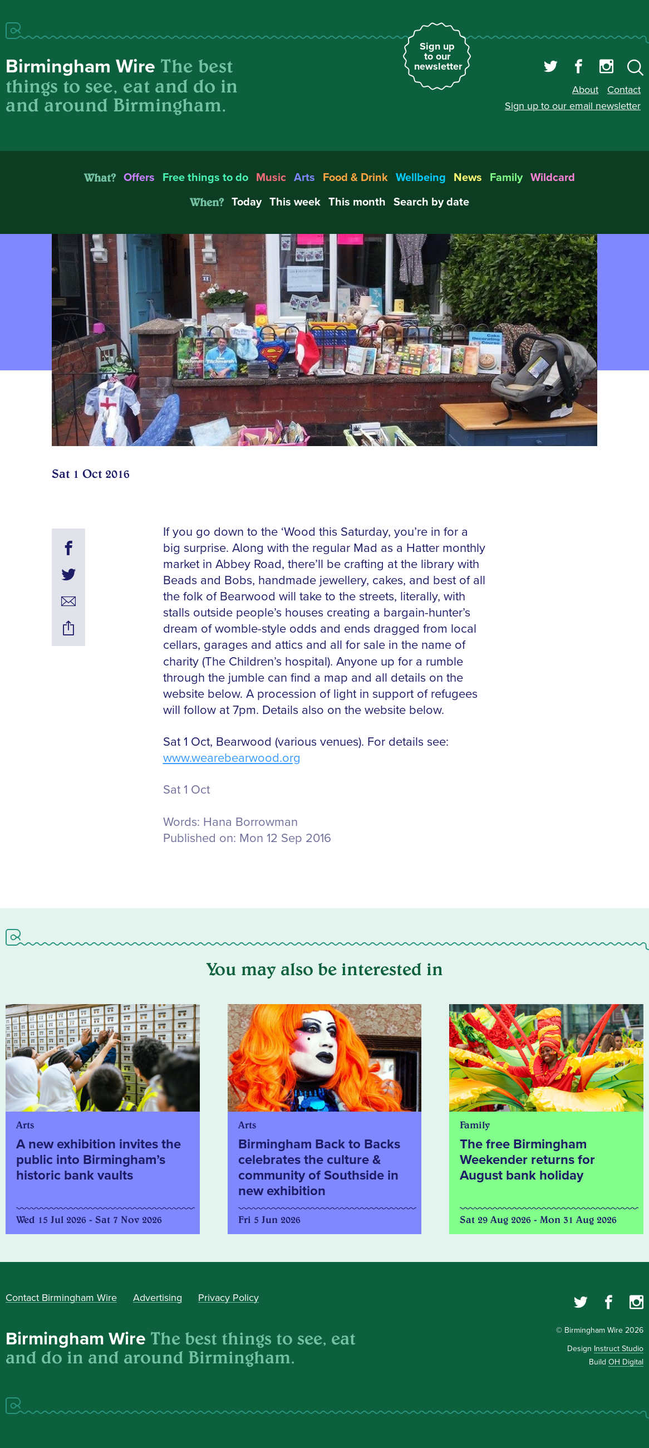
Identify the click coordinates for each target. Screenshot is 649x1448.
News (468, 177)
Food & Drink (355, 177)
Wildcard (552, 177)
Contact (624, 90)
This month (357, 202)
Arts (304, 177)
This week (295, 202)
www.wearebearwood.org (232, 758)
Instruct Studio (618, 1348)
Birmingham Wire (80, 66)
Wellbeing (421, 177)
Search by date (431, 202)
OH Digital (625, 1362)
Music (271, 177)
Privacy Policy (228, 1298)
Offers (139, 177)
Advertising (157, 1298)
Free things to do (205, 177)
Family (506, 177)
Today (247, 202)
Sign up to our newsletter (438, 56)
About (585, 90)
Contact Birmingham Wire (61, 1298)
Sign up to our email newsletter (573, 106)
